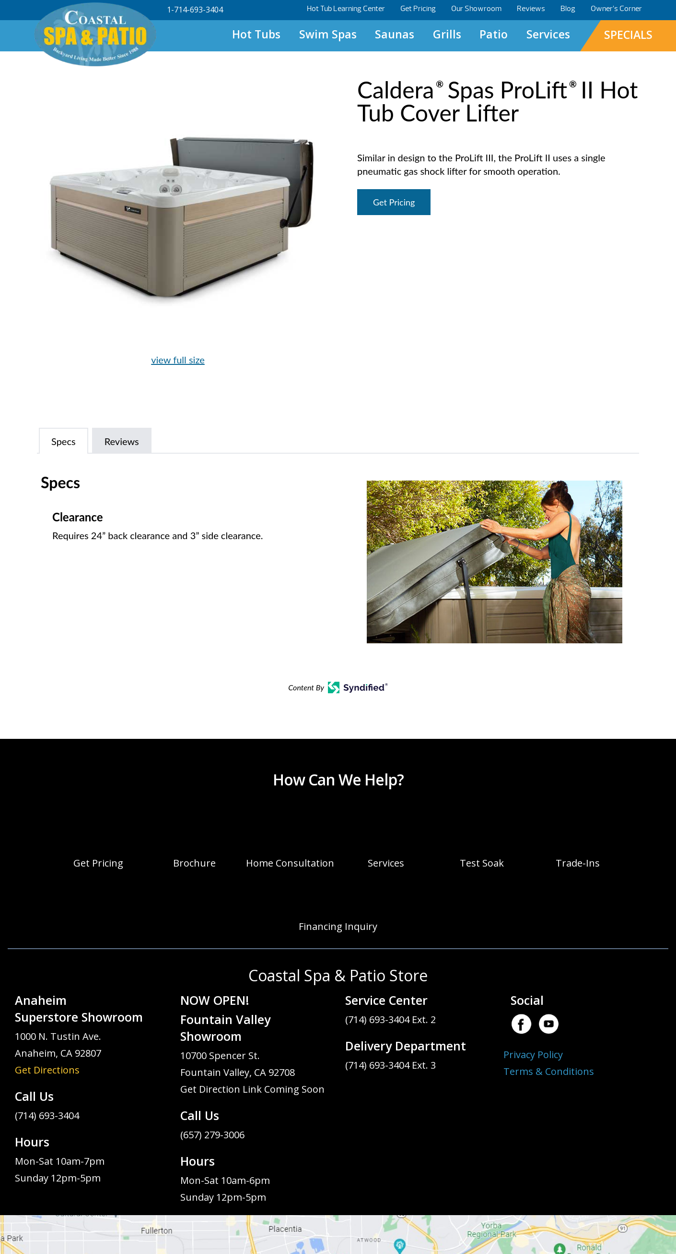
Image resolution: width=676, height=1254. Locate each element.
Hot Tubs (256, 34)
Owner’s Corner (616, 8)
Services (548, 34)
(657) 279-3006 (212, 1134)
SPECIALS (628, 34)
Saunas (394, 34)
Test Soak (482, 862)
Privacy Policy (533, 1054)
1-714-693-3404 (195, 9)
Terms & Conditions (548, 1071)
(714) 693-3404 (47, 1115)
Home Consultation (290, 862)
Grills (447, 34)
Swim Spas (328, 34)
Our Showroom (476, 8)
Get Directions (47, 1069)
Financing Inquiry (338, 926)
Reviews (531, 8)
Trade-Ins (578, 862)
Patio (493, 34)
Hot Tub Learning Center (346, 8)
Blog (567, 8)
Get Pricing (418, 8)
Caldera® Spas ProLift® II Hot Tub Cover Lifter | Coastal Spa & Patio (95, 35)
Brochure (194, 862)
